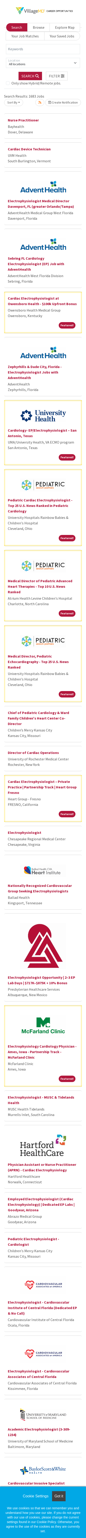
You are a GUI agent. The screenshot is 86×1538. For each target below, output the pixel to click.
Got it (58, 1496)
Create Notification (63, 102)
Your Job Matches (25, 36)
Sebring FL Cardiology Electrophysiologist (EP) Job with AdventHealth (36, 264)
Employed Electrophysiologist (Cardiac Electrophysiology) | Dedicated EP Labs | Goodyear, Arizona (41, 1204)
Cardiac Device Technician (29, 149)
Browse (38, 27)
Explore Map (65, 27)
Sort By (12, 102)
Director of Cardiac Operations (33, 752)
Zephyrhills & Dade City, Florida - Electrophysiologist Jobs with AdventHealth (35, 372)
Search (16, 27)
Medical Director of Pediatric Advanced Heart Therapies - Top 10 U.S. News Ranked (40, 586)
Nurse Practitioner (23, 120)
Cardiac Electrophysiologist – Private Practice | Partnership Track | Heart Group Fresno (42, 787)
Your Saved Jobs (62, 36)
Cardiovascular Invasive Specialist (36, 1483)
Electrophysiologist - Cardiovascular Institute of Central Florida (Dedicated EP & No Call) (42, 1308)
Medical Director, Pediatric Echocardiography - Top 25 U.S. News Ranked (38, 661)
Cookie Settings (35, 1496)
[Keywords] (43, 49)
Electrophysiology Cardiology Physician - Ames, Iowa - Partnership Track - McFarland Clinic (42, 1052)
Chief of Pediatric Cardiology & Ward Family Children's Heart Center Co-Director (38, 718)
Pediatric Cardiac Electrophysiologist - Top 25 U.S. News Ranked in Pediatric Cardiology (40, 505)
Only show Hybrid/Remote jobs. (36, 83)
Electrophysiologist (24, 832)
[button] (57, 76)
